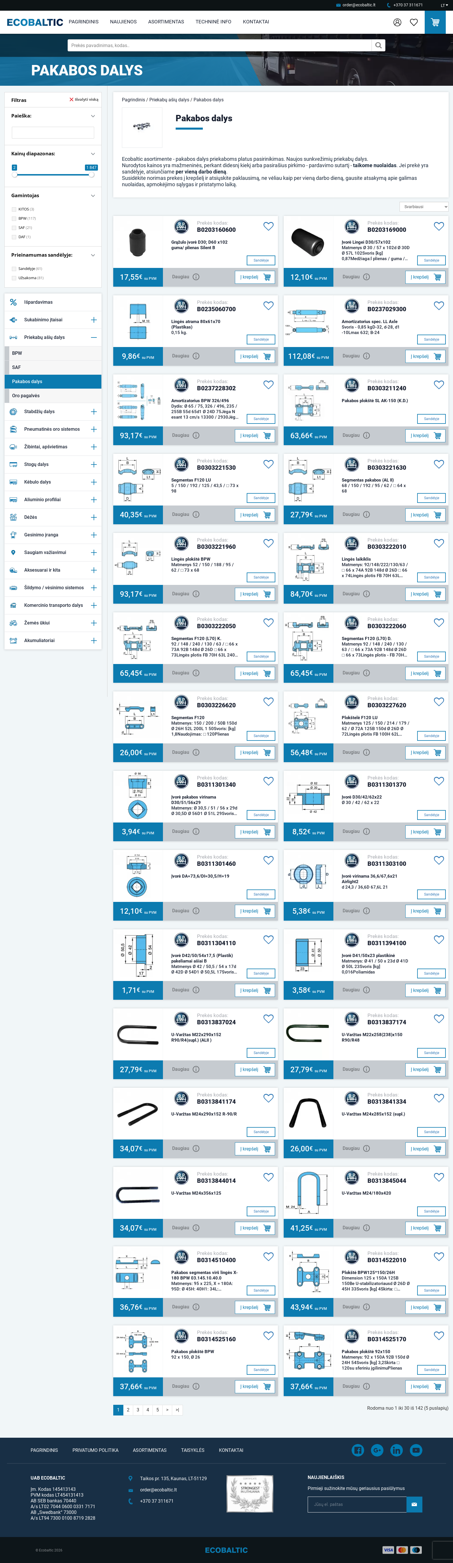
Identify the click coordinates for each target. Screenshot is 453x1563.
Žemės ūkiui (53, 623)
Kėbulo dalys (53, 482)
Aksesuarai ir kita (53, 570)
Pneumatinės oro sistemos (53, 429)
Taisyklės (193, 1450)
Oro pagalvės (26, 395)
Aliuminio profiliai (53, 499)
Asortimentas (166, 22)
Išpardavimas (31, 302)
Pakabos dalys (27, 381)
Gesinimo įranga (53, 534)
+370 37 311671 (408, 5)
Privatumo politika (95, 1450)
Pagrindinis (84, 22)
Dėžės (53, 517)
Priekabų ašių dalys (53, 337)
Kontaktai (256, 22)
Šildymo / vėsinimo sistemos (53, 587)
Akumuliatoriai (53, 640)
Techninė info (213, 22)
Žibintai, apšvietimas (53, 446)
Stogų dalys (53, 464)
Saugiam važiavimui (53, 552)
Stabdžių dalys (53, 411)
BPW (17, 353)
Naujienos (123, 22)
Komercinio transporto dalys (53, 605)
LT (443, 5)
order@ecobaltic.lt (359, 5)
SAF (16, 367)
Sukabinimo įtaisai (53, 319)
